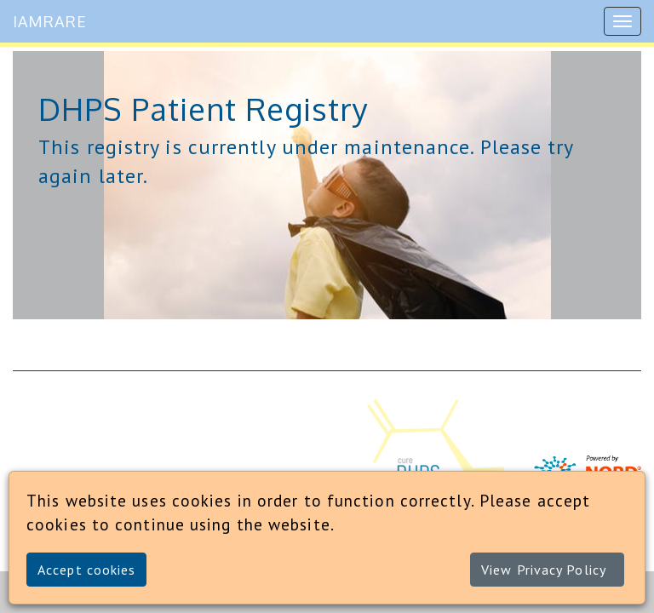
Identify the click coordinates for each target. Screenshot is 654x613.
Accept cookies (86, 569)
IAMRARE (50, 21)
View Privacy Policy (543, 569)
